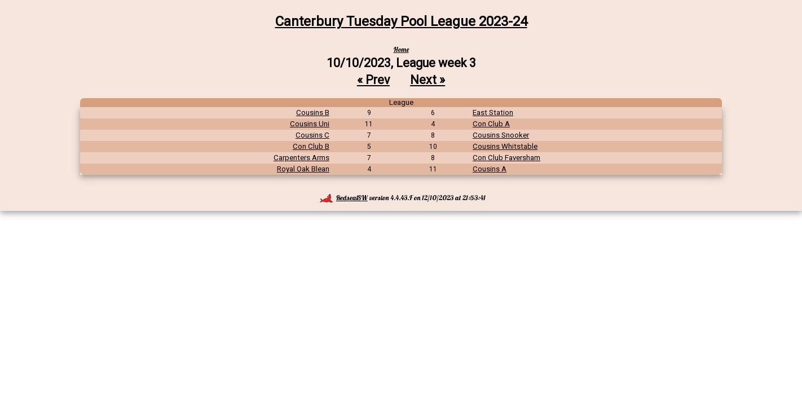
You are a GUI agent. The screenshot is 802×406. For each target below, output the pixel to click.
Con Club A (491, 124)
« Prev (373, 80)
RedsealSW (344, 197)
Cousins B (312, 112)
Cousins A (489, 169)
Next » (427, 80)
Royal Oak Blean (303, 169)
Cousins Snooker (501, 135)
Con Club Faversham (506, 157)
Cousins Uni (309, 124)
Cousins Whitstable (505, 146)
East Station (493, 112)
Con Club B (311, 146)
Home (401, 49)
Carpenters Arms (301, 157)
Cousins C (312, 135)
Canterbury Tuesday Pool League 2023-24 (401, 21)
